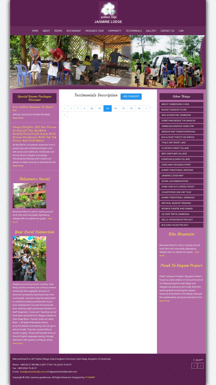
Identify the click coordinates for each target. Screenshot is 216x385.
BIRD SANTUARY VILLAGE (174, 153)
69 (115, 108)
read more (18, 343)
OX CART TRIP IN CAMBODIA (175, 214)
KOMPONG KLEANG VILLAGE (175, 159)
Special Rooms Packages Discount (34, 98)
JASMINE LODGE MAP (172, 175)
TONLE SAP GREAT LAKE (173, 142)
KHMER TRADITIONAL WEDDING (177, 170)
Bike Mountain (181, 234)
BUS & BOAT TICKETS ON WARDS (177, 137)
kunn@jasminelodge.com (32, 371)
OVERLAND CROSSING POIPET (176, 164)
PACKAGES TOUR (95, 30)
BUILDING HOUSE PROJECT (174, 225)
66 (92, 108)
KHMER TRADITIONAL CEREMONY (178, 197)
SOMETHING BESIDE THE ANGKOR (178, 120)
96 (139, 108)
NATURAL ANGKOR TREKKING (176, 203)
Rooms (58, 30)
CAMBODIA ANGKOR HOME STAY (177, 126)
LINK (181, 30)
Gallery (151, 30)
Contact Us (167, 30)
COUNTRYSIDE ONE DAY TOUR (176, 192)
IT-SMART (90, 377)
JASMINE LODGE (108, 12)
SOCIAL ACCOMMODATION (174, 181)
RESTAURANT (74, 30)
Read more (18, 118)
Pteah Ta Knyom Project (181, 265)
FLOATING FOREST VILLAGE (175, 148)
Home (35, 30)
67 (99, 108)
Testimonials (134, 30)
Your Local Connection (34, 232)
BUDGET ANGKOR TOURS (174, 109)
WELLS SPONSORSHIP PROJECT (177, 219)
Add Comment (131, 96)
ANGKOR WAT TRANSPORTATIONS (178, 131)
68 (107, 108)
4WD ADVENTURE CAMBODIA (176, 115)
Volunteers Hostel (34, 179)
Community (114, 30)
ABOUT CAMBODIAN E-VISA (175, 104)
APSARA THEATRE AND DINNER (177, 208)
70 (123, 108)
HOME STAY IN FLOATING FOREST (178, 186)
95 (131, 108)
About (46, 30)
